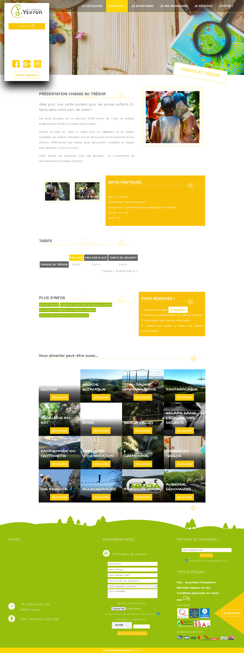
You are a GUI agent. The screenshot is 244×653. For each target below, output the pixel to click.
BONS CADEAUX (26, 75)
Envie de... (117, 6)
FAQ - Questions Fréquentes (196, 582)
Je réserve (203, 6)
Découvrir (59, 397)
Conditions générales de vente (198, 593)
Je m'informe (142, 6)
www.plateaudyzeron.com (118, 650)
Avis (183, 599)
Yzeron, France (27, 44)
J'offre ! (226, 6)
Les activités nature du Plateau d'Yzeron (64, 315)
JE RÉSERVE (178, 309)
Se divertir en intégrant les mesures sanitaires (67, 310)
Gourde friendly (49, 304)
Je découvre (92, 6)
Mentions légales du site (193, 587)
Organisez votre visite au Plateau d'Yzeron (86, 304)
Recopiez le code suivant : (132, 619)
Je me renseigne (174, 6)
